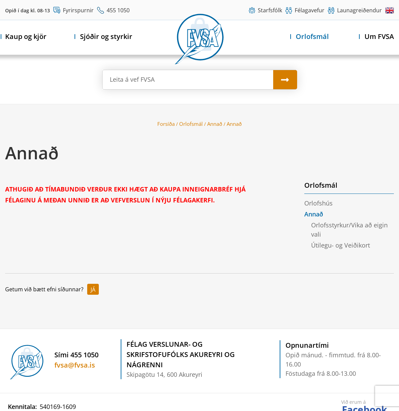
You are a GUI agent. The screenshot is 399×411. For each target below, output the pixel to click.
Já (93, 289)
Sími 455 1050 (76, 354)
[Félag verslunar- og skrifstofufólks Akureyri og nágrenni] (199, 38)
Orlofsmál (191, 123)
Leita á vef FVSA (132, 79)
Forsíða (166, 123)
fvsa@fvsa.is (74, 365)
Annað (214, 123)
